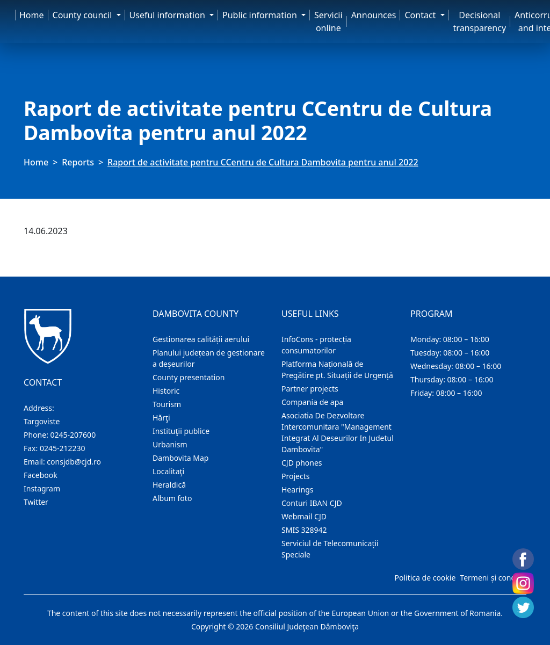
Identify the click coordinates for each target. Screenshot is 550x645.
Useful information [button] (168, 15)
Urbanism (170, 444)
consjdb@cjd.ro (74, 461)
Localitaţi (168, 471)
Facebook (40, 475)
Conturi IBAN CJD (311, 503)
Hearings (297, 489)
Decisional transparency (479, 21)
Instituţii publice (181, 431)
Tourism (167, 404)
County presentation (189, 377)
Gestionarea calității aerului (201, 339)
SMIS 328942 (304, 530)
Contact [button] (421, 15)
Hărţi (161, 417)
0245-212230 (62, 448)
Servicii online (328, 21)
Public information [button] (260, 15)
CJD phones (301, 463)
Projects (295, 476)
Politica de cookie (424, 577)
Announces (373, 15)
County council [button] (83, 15)
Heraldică (169, 485)
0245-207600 (73, 435)
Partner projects (309, 388)
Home (31, 15)
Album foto (172, 498)
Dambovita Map (180, 458)
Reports (78, 162)
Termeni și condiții (492, 577)
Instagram (42, 488)
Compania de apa (312, 402)
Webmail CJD (304, 516)
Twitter (36, 502)
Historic (166, 391)
